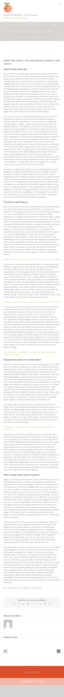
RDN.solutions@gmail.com (16, 18)
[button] (5, 651)
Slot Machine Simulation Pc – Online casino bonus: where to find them (32, 302)
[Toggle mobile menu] (59, 3)
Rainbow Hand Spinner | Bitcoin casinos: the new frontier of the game (32, 259)
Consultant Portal (32, 672)
